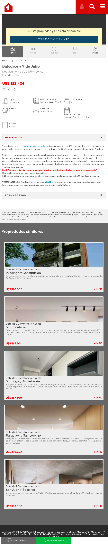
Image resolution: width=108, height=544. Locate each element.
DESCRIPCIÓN (14, 137)
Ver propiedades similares (53, 39)
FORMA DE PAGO (15, 195)
